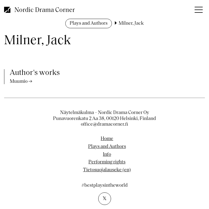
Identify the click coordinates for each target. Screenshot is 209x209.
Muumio (18, 81)
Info (107, 154)
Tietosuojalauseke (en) (107, 170)
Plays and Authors (88, 23)
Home (107, 139)
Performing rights (106, 162)
